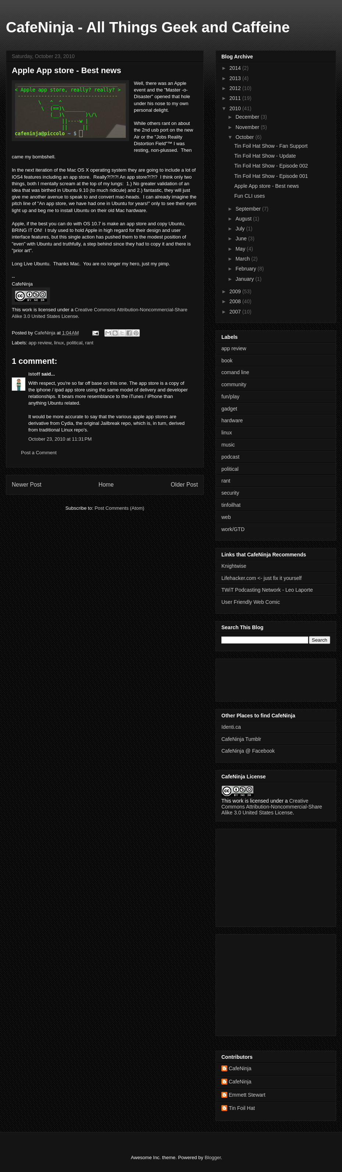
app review (40, 342)
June (241, 238)
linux (59, 342)
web (226, 517)
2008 (235, 301)
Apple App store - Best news (266, 186)
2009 (235, 291)
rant (89, 342)
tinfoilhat (231, 505)
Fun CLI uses (249, 196)
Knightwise (233, 566)
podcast (230, 457)
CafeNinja (240, 1068)
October (245, 137)
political (74, 342)
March (243, 259)
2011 (235, 98)
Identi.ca (231, 727)
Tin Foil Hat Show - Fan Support (270, 146)
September (248, 209)
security (230, 493)
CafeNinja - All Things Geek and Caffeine (148, 27)
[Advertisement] (243, 678)
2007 (235, 312)
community (233, 384)
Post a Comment (39, 452)
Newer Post (27, 484)
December (247, 117)
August (244, 219)
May (240, 249)
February (246, 269)
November (247, 127)
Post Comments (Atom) (119, 508)
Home (106, 484)
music (228, 445)
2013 (235, 78)
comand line (235, 372)
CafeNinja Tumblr (241, 739)
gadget (229, 409)
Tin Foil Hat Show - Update (265, 156)
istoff (34, 374)
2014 (235, 68)
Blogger (212, 1157)
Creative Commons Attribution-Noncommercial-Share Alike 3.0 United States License (271, 807)
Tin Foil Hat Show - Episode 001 (271, 176)
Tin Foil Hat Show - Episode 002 (271, 166)
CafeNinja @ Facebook (248, 751)
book (226, 360)
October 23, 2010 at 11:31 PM (60, 439)
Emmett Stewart (247, 1095)
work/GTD (233, 529)
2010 (235, 108)
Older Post (184, 484)
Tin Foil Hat (242, 1108)
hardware (232, 420)
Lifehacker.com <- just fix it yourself (261, 578)
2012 (235, 88)
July (240, 229)
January (245, 279)
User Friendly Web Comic (250, 602)
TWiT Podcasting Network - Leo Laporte (267, 590)
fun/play (230, 396)
